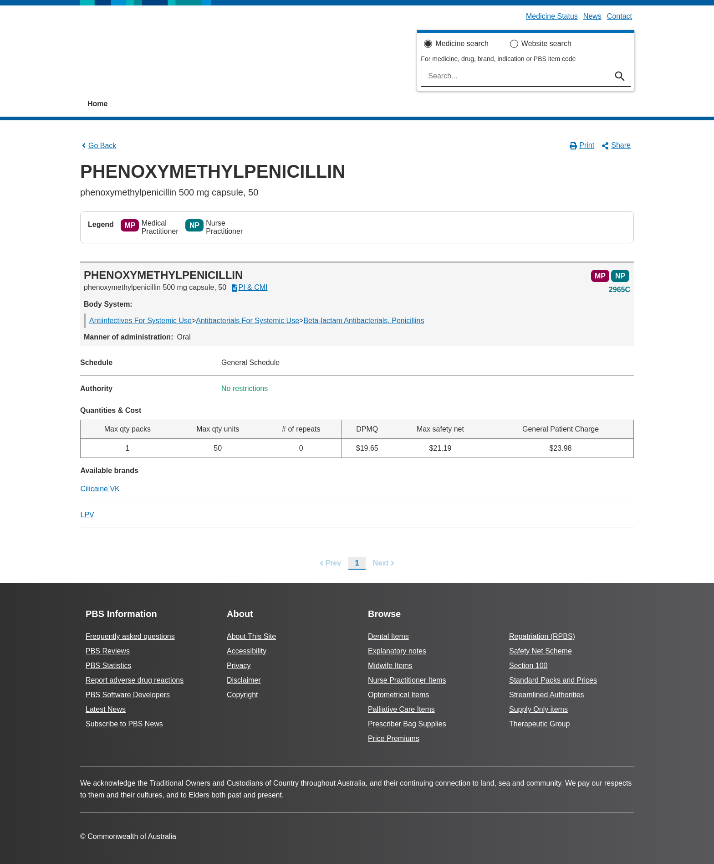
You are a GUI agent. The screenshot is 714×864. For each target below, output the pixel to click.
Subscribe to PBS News (124, 724)
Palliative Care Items (401, 709)
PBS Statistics (108, 665)
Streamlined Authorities (546, 695)
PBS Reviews (108, 651)
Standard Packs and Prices (553, 680)
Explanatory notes (397, 651)
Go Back (98, 145)
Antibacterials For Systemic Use (247, 320)
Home (97, 104)
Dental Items (388, 636)
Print (582, 145)
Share (616, 145)
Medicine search (462, 43)
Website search (546, 43)
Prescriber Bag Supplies (407, 724)
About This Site (251, 636)
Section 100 (528, 665)
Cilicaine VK (100, 489)
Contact (619, 16)
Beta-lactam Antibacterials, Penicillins (363, 320)
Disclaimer (244, 680)
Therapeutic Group (539, 724)
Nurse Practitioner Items (407, 680)
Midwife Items (390, 665)
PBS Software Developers (128, 695)
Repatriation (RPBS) (542, 636)
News (592, 16)
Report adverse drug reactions (135, 680)
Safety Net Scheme (540, 651)
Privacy (238, 665)
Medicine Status (552, 16)
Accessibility (246, 651)
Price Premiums (393, 738)
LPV (87, 515)
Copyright (242, 695)
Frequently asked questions (130, 636)
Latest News (106, 709)
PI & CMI (249, 287)
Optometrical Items (398, 695)
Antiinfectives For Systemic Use (140, 320)
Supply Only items (538, 709)
